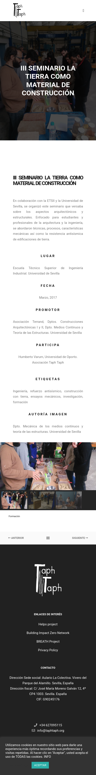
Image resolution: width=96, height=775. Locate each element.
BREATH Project (48, 641)
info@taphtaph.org (48, 730)
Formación (14, 516)
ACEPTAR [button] (40, 765)
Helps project (48, 624)
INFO (47, 757)
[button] (5, 466)
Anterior (16, 538)
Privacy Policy (48, 650)
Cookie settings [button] (17, 765)
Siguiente (80, 538)
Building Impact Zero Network (48, 633)
